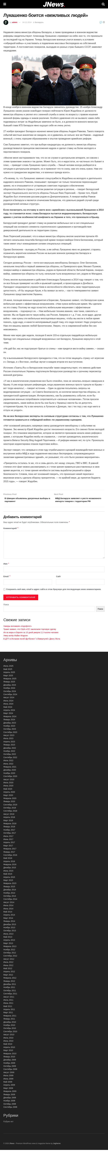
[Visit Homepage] (54, 4)
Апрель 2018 (9, 821)
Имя (6, 567)
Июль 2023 (8, 742)
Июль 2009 (8, 1079)
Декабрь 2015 (9, 871)
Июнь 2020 (8, 790)
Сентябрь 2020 (10, 780)
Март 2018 (8, 824)
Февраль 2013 (9, 950)
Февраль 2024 (9, 720)
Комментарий (11, 532)
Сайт (58, 580)
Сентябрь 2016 (10, 859)
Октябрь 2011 (9, 994)
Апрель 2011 (9, 1013)
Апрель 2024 (9, 714)
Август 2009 (8, 1076)
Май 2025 (7, 673)
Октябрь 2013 (9, 935)
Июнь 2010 (8, 1045)
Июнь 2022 (8, 768)
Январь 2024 (9, 723)
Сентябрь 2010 (10, 1035)
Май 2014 (7, 916)
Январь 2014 (9, 925)
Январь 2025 (9, 686)
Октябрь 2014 (9, 900)
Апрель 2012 (9, 975)
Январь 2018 (9, 831)
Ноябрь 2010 (9, 1029)
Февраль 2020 (9, 802)
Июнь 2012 (8, 969)
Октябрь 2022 (9, 758)
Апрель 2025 (9, 676)
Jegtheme (56, 1148)
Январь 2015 (9, 890)
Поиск (6, 609)
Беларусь (39, 22)
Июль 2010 (8, 1042)
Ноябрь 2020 (9, 777)
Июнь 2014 (8, 912)
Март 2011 (8, 1016)
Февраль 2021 (9, 771)
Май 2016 (7, 862)
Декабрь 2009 (9, 1064)
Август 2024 (8, 701)
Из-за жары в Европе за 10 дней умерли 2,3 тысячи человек (30, 636)
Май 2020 (7, 793)
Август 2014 (8, 906)
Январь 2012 (9, 985)
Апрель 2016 (9, 865)
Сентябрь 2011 (10, 998)
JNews (11, 1148)
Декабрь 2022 (9, 752)
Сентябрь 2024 (10, 698)
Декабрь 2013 (9, 928)
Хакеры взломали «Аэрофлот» (17, 630)
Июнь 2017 (8, 843)
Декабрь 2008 (9, 1102)
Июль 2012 (8, 966)
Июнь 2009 (8, 1083)
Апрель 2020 (9, 796)
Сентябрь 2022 (10, 761)
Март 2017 (8, 849)
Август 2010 (8, 1039)
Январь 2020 (9, 805)
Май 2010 (7, 1048)
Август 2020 (8, 783)
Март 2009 (8, 1092)
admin (14, 22)
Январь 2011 (9, 1023)
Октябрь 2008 (9, 1108)
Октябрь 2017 (9, 837)
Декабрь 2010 (9, 1026)
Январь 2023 (9, 749)
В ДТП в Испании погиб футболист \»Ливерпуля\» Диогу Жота (31, 643)
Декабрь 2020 (9, 774)
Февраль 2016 (9, 868)
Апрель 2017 (9, 846)
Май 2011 (7, 1010)
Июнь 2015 (8, 875)
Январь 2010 (9, 1061)
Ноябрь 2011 (9, 991)
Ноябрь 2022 (9, 755)
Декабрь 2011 (9, 988)
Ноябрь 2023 (9, 730)
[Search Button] (103, 4)
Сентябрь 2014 (10, 903)
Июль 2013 (8, 938)
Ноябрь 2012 (9, 953)
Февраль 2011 (9, 1020)
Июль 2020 (8, 787)
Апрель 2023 (9, 746)
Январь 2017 (9, 856)
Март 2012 (8, 979)
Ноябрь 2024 (9, 692)
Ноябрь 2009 (9, 1067)
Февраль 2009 (9, 1095)
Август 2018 (8, 818)
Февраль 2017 (9, 853)
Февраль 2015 (9, 887)
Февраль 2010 (9, 1057)
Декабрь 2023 (9, 727)
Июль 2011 (8, 1004)
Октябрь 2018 (9, 812)
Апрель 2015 (9, 881)
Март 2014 (8, 922)
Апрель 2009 (9, 1089)
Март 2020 (8, 799)
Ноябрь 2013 (9, 931)
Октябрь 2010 (9, 1032)
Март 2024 (8, 717)
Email (7, 580)
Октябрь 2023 (9, 733)
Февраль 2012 (9, 982)
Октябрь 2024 (9, 695)
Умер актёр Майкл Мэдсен (15, 639)
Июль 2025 (8, 670)
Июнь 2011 (8, 1007)
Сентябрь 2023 (10, 736)
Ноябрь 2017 (9, 834)
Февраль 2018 (9, 827)
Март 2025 (8, 679)
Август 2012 (8, 963)
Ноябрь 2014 (9, 897)
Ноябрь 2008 (9, 1105)
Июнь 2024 (8, 708)
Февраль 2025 (9, 683)
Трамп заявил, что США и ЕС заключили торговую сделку (29, 633)
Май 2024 (7, 711)
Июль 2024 (8, 704)
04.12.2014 (27, 22)
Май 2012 (7, 972)
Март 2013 (8, 947)
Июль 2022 (8, 764)
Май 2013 (7, 941)
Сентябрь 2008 (10, 1111)
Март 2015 (8, 884)
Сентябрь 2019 (10, 808)
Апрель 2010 (9, 1051)
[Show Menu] (4, 4)
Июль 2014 (8, 909)
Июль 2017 (8, 840)
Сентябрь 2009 (10, 1073)
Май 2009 (7, 1086)
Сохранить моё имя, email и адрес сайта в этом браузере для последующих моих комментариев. (53, 593)
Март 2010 (8, 1054)
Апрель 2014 (9, 919)
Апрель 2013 (9, 944)
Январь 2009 (9, 1098)
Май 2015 (7, 878)
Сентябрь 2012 (10, 960)
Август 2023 (8, 739)
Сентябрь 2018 (10, 815)
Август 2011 (8, 1001)
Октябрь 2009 (9, 1070)
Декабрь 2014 (9, 894)
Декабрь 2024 (9, 689)
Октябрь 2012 (9, 957)
